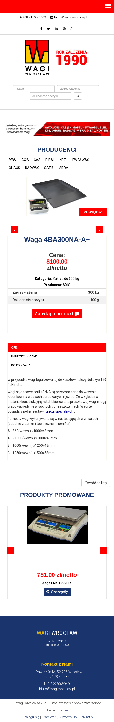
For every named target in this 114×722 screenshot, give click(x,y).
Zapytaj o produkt (57, 313)
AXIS (25, 160)
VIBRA (63, 168)
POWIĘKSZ (93, 212)
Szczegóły (57, 592)
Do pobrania (20, 365)
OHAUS (14, 168)
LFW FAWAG (80, 160)
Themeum (63, 710)
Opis (14, 347)
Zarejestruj (50, 717)
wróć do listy (96, 483)
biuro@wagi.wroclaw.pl (68, 17)
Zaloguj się (31, 717)
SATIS (49, 168)
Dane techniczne (24, 356)
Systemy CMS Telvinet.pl (77, 717)
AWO (13, 159)
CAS (37, 160)
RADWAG (32, 168)
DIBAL (50, 160)
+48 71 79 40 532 (33, 17)
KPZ (63, 160)
